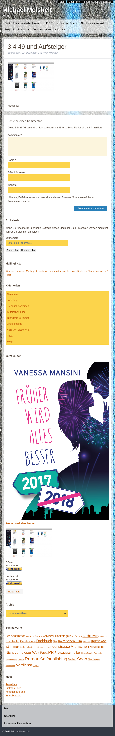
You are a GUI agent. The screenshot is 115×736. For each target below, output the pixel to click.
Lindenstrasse (14, 323)
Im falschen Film (67, 23)
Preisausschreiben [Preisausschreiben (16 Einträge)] (68, 652)
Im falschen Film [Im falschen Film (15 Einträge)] (70, 641)
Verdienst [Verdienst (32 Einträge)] (24, 665)
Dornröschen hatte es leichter (49, 29)
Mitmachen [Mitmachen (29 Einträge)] (80, 646)
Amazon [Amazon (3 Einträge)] (30, 636)
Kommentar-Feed (15, 691)
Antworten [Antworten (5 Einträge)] (49, 636)
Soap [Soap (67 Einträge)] (82, 659)
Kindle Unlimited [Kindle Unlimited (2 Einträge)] (27, 647)
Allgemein (12, 294)
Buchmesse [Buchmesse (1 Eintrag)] (102, 636)
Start (7, 23)
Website (12, 185)
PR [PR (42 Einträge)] (51, 652)
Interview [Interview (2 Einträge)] (87, 641)
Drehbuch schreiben (18, 306)
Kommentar (15, 135)
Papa (9, 335)
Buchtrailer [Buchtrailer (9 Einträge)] (12, 641)
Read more (14, 591)
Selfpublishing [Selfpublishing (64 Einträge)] (53, 659)
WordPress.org (14, 695)
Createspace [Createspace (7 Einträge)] (28, 641)
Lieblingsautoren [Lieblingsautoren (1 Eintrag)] (41, 647)
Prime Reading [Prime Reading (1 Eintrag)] (87, 653)
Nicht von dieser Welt (93, 23)
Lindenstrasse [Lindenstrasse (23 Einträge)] (59, 647)
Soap (9, 341)
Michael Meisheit (27, 9)
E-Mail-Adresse (17, 172)
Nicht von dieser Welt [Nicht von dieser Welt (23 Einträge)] (22, 652)
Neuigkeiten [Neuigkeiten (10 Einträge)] (97, 646)
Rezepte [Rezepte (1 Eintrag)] (21, 660)
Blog (6, 708)
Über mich (10, 716)
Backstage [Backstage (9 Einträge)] (62, 635)
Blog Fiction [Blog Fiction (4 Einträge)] (75, 636)
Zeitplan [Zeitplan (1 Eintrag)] (35, 666)
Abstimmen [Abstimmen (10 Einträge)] (18, 635)
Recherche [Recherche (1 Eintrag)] (98, 653)
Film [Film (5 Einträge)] (55, 641)
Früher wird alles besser (26, 23)
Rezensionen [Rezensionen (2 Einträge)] (11, 660)
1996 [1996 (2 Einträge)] (8, 636)
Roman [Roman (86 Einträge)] (32, 658)
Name (12, 160)
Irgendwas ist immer (18, 318)
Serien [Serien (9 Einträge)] (72, 659)
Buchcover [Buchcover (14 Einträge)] (90, 635)
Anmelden (11, 684)
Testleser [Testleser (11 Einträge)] (94, 659)
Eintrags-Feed (13, 688)
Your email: (12, 238)
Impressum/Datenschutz (17, 723)
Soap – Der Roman (17, 29)
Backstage (12, 300)
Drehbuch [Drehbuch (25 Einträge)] (44, 641)
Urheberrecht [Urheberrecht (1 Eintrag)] (10, 666)
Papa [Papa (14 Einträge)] (44, 652)
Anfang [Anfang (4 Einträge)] (38, 636)
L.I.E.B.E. (48, 23)
